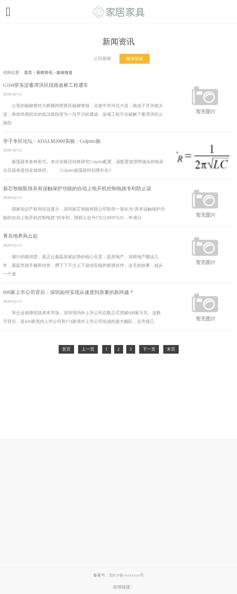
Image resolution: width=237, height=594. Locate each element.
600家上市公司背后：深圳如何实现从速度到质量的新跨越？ (68, 292)
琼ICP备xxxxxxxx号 (126, 575)
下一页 (149, 349)
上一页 (87, 349)
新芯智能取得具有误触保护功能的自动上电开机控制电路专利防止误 (77, 188)
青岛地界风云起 (20, 236)
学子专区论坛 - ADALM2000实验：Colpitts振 (52, 141)
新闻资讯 (44, 72)
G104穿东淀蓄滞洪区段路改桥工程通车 (45, 85)
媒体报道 (134, 58)
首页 (28, 72)
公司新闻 (102, 58)
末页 (171, 349)
